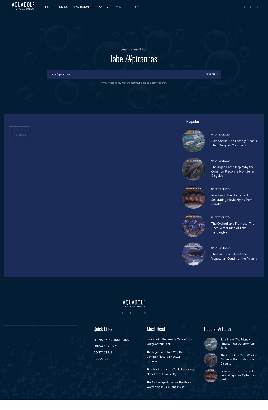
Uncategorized (220, 135)
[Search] (211, 75)
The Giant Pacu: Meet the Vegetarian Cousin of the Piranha (234, 257)
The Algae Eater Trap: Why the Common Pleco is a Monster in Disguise (232, 172)
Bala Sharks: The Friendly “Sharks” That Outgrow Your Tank (234, 144)
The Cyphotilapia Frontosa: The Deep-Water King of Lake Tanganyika (232, 229)
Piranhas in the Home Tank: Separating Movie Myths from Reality (232, 200)
